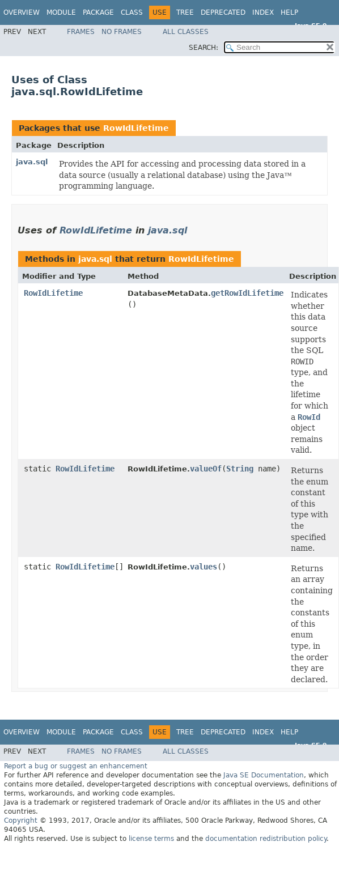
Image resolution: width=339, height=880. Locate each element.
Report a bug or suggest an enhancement (75, 766)
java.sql (32, 162)
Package (98, 12)
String (239, 468)
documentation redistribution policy (266, 839)
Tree (185, 12)
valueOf (206, 468)
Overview (21, 12)
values (203, 566)
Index (263, 12)
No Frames (121, 32)
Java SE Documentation (263, 775)
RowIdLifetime (136, 128)
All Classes (186, 32)
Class (132, 12)
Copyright (20, 820)
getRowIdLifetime (247, 292)
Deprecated (223, 12)
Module (61, 12)
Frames (81, 32)
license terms (151, 839)
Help (289, 12)
